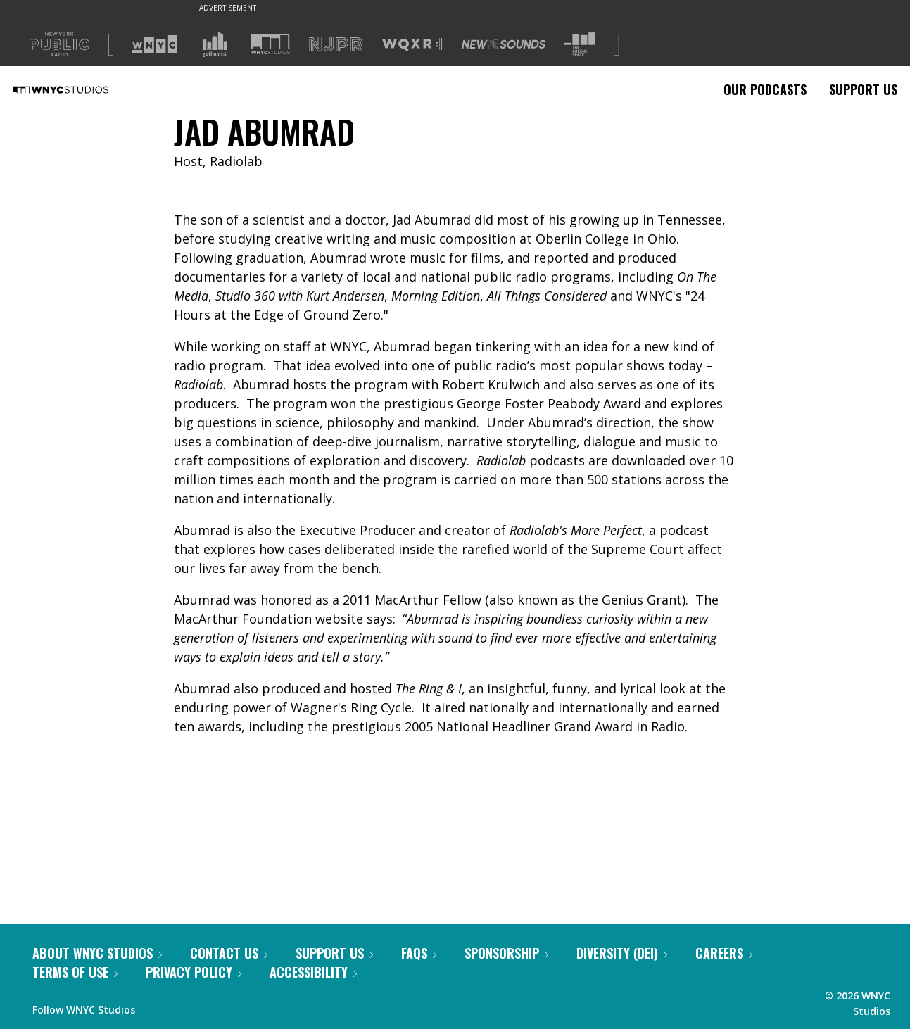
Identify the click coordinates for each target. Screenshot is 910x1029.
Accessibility (313, 972)
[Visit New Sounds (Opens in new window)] (503, 44)
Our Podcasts (765, 89)
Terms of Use (75, 972)
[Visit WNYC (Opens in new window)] (154, 44)
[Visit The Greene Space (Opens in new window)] (579, 44)
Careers (723, 953)
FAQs (418, 953)
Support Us (863, 89)
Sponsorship (506, 953)
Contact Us (228, 953)
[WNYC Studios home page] (78, 89)
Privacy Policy (193, 972)
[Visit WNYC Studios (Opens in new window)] (270, 44)
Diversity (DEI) (621, 953)
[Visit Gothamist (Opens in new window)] (214, 44)
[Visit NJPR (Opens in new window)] (336, 44)
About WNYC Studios (97, 953)
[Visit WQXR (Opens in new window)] (412, 44)
